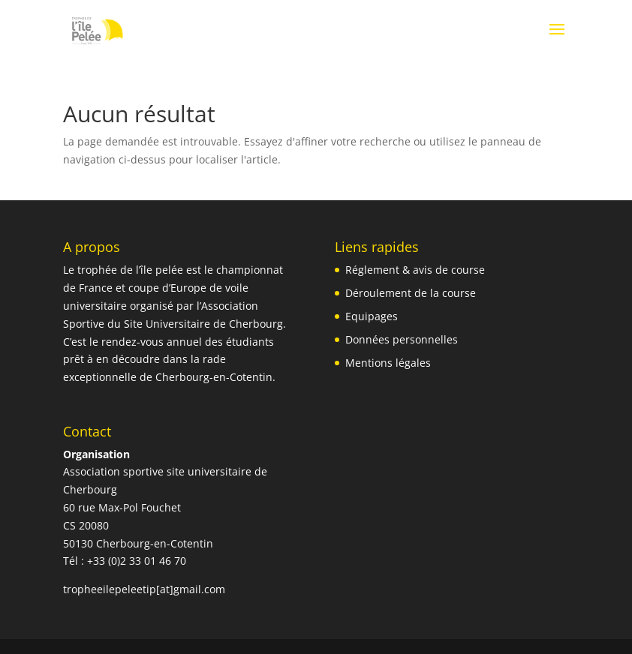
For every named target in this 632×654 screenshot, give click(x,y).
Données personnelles (401, 339)
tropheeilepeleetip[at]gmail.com (144, 589)
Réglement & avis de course (415, 269)
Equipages (371, 316)
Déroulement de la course (410, 293)
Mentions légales (388, 363)
